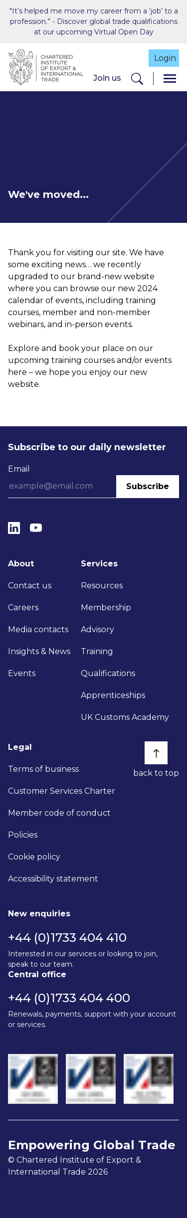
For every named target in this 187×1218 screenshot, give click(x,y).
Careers (23, 607)
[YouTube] (36, 528)
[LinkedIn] (14, 528)
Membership (106, 607)
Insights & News (39, 651)
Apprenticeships (113, 695)
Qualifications (108, 673)
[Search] (137, 78)
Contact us (29, 585)
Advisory (97, 629)
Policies (22, 835)
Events (21, 673)
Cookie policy (34, 857)
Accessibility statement (53, 878)
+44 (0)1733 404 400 (69, 998)
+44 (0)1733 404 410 (67, 937)
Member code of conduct (59, 813)
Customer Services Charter (61, 791)
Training (97, 651)
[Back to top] (156, 752)
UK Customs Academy (125, 717)
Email (19, 469)
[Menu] (170, 78)
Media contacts (38, 629)
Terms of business (43, 769)
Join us (107, 78)
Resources (102, 585)
